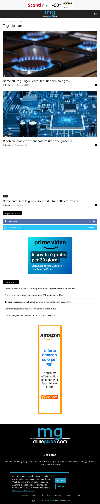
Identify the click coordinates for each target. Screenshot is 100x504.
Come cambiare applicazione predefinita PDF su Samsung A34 (34, 295)
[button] (4, 14)
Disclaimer (57, 495)
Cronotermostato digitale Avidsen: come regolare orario (30, 309)
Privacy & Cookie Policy (40, 495)
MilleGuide (8, 85)
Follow (91, 228)
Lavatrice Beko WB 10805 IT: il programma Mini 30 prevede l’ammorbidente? (40, 288)
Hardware (7, 136)
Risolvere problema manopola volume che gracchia (37, 141)
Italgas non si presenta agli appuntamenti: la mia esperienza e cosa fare (38, 302)
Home (5, 21)
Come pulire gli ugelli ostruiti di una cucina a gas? (36, 81)
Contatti (77, 495)
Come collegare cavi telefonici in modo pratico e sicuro (30, 315)
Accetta (61, 480)
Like (93, 221)
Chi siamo (24, 495)
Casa (5, 76)
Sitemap (67, 495)
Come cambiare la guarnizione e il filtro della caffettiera (41, 201)
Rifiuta (61, 486)
